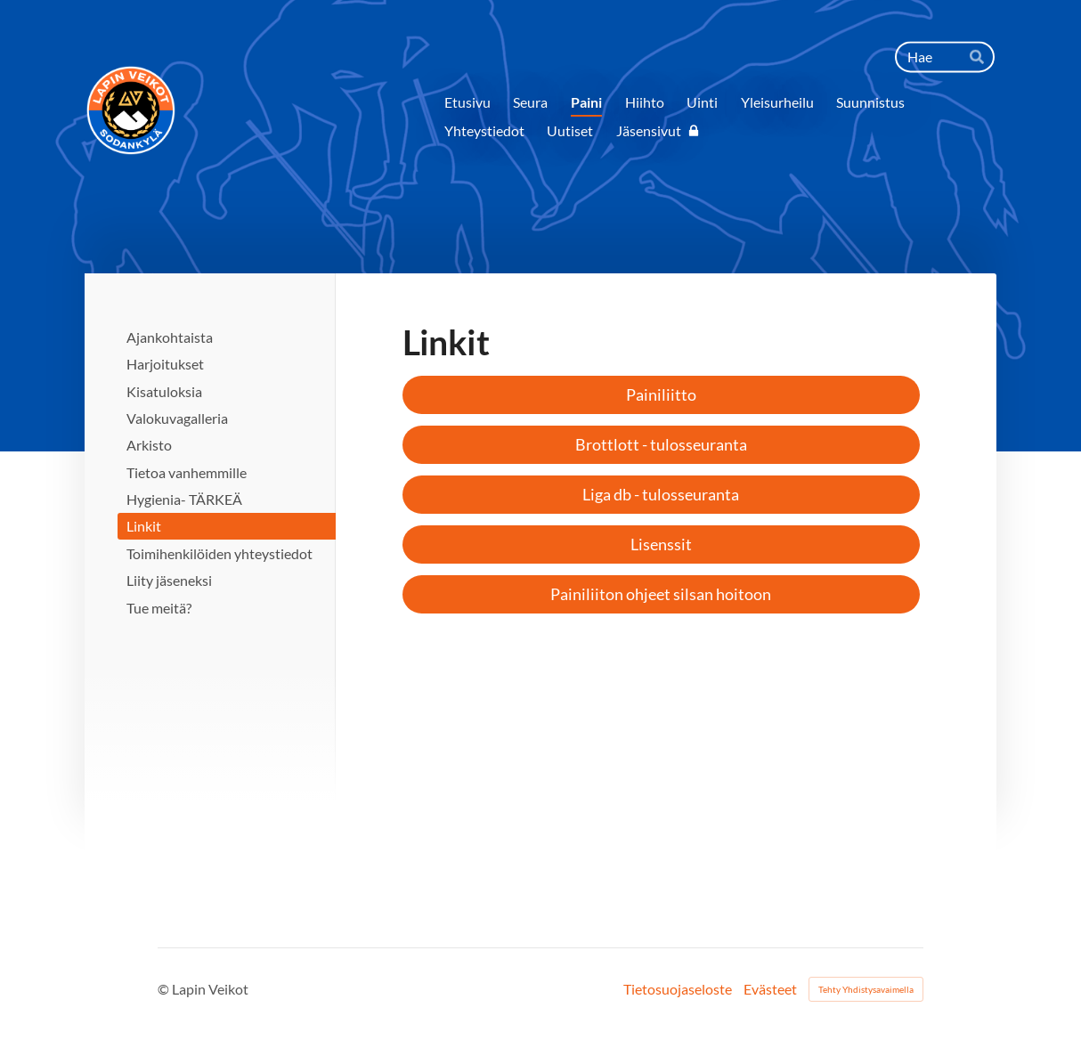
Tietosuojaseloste (677, 989)
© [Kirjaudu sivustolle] (165, 988)
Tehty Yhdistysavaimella (866, 989)
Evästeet (770, 989)
